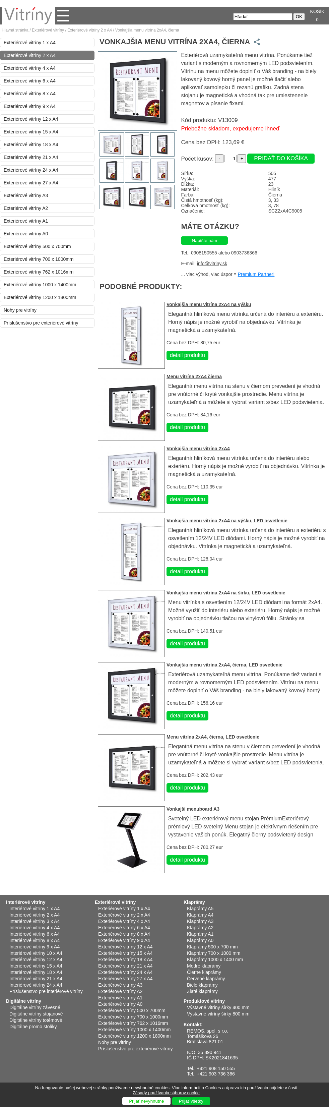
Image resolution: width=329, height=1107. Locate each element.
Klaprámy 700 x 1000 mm (214, 953)
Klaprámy (194, 902)
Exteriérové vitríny (48, 30)
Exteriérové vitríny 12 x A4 (31, 119)
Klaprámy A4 (200, 915)
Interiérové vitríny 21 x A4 (35, 978)
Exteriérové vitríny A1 (26, 221)
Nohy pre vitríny (20, 310)
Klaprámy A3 (200, 921)
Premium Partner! (256, 274)
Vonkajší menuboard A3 (193, 809)
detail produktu (187, 355)
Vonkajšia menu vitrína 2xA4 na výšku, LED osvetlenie (227, 520)
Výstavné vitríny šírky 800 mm (218, 1013)
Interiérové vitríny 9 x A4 (34, 946)
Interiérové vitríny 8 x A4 (34, 940)
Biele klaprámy (202, 985)
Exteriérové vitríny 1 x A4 (30, 42)
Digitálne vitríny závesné (34, 1007)
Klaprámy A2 (200, 927)
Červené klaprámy (206, 978)
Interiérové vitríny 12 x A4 (35, 959)
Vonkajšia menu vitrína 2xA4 (198, 448)
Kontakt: (193, 1024)
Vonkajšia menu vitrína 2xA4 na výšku (209, 304)
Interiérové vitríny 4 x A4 (34, 927)
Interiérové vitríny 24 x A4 (35, 985)
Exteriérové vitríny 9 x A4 (30, 106)
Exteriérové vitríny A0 (26, 233)
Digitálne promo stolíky (33, 1026)
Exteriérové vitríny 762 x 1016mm (39, 272)
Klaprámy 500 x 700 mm (212, 946)
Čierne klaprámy (204, 972)
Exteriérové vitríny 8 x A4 (30, 93)
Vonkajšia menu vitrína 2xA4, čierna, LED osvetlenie (224, 664)
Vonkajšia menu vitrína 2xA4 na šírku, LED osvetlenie (226, 592)
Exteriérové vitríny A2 (26, 208)
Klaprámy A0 (200, 940)
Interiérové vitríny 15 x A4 (35, 966)
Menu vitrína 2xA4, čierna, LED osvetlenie (213, 737)
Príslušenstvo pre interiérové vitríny (46, 991)
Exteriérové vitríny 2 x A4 (89, 30)
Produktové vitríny (204, 1001)
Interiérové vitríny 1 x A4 (34, 908)
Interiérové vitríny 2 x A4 (34, 915)
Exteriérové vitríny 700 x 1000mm (39, 259)
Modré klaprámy (203, 966)
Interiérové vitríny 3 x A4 (34, 921)
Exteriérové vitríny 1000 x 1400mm (40, 284)
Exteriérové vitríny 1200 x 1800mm (40, 297)
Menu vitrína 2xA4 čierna (194, 376)
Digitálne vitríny (23, 1001)
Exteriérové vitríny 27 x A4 (31, 182)
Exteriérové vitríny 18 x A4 (31, 144)
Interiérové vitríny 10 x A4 (35, 953)
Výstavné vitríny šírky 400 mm (218, 1007)
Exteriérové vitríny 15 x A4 (31, 131)
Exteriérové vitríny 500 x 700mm (37, 246)
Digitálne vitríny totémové (35, 1020)
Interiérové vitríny (26, 902)
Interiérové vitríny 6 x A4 (34, 934)
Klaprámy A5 (200, 908)
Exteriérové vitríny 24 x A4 (31, 170)
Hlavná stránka (15, 30)
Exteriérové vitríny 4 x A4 (30, 68)
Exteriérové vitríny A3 (26, 195)
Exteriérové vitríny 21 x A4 (31, 157)
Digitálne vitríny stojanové (36, 1013)
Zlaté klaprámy (202, 991)
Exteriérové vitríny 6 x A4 (30, 80)
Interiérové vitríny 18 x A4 (35, 972)
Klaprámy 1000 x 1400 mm (215, 959)
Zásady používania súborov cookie (166, 1092)
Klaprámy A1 (200, 934)
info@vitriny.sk (212, 263)
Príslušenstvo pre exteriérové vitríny (41, 323)
